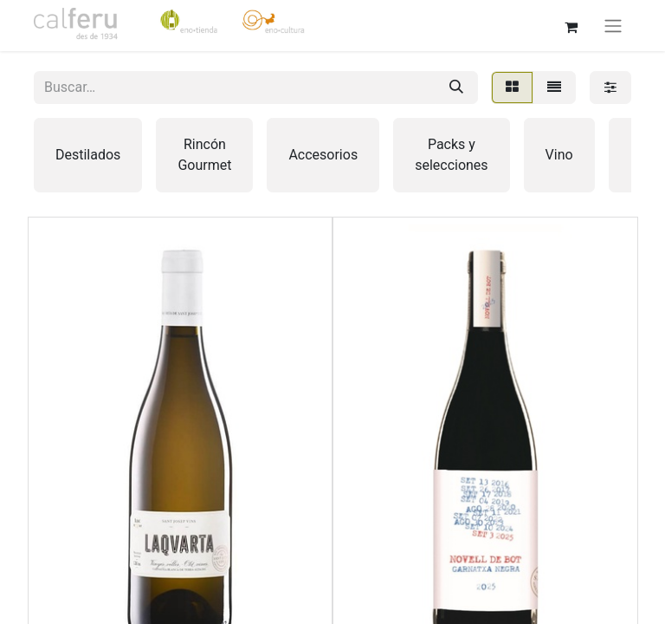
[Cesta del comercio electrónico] (570, 25)
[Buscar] (456, 87)
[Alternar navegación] (613, 25)
